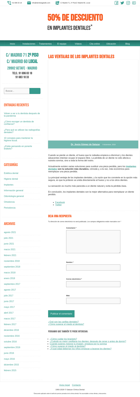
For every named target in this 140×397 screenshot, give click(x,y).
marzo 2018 (10, 273)
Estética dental (11, 174)
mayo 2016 (9, 359)
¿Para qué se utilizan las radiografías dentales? (22, 131)
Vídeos (78, 43)
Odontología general (14, 197)
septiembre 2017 (12, 285)
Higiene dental (11, 179)
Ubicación (111, 43)
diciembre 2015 (11, 365)
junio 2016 (9, 354)
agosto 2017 (10, 290)
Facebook (60, 203)
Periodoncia (10, 208)
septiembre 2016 (12, 348)
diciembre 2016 (11, 331)
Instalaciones (28, 43)
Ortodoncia (9, 202)
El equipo (61, 43)
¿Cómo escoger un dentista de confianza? (19, 123)
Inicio (12, 43)
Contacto (76, 385)
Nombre (69, 263)
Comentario (71, 229)
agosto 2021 (10, 233)
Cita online (95, 43)
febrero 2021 (10, 256)
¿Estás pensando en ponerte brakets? (18, 148)
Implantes (8, 185)
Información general (13, 191)
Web (68, 296)
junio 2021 (9, 244)
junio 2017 (9, 302)
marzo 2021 (10, 250)
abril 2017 (9, 313)
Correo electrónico (74, 280)
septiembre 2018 (12, 267)
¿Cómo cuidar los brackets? (63, 339)
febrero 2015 (10, 371)
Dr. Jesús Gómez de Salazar (85, 145)
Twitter (58, 205)
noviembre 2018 (12, 262)
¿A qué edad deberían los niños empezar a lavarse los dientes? (81, 349)
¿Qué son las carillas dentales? (63, 322)
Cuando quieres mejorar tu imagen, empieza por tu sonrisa (78, 344)
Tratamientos (45, 43)
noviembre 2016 (12, 336)
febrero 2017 (10, 325)
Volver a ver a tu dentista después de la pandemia (22, 115)
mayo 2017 (9, 308)
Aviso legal (64, 385)
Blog (127, 43)
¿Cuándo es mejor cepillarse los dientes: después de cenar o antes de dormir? (88, 342)
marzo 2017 (10, 319)
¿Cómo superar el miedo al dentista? (66, 325)
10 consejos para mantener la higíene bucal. (18, 140)
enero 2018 (9, 279)
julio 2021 (8, 239)
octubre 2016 (10, 342)
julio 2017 (8, 296)
